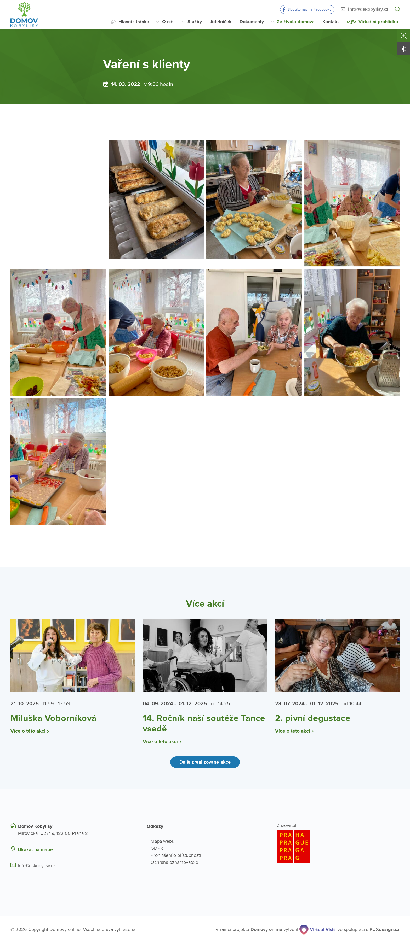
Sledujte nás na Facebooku (310, 9)
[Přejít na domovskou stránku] (24, 14)
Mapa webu (162, 841)
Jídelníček (221, 22)
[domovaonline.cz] (266, 929)
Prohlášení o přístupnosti (176, 855)
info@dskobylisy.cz (368, 9)
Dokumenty (252, 22)
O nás (168, 22)
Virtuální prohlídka (378, 22)
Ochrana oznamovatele (174, 862)
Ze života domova (296, 22)
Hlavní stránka (133, 22)
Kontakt (330, 22)
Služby (194, 22)
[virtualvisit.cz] (317, 930)
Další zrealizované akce (205, 762)
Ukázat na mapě (35, 849)
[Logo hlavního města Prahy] (338, 846)
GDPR (157, 848)
